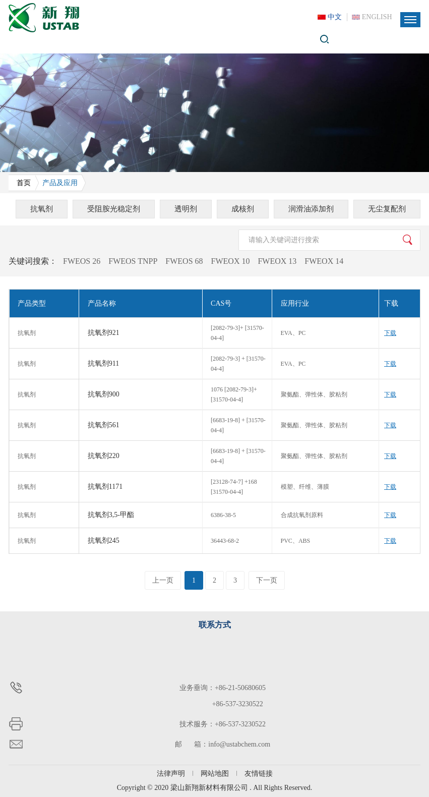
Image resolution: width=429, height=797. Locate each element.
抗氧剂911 (103, 363)
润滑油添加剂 (311, 209)
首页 (24, 183)
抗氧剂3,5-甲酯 (111, 515)
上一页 (162, 580)
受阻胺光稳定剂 (113, 209)
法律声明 (171, 773)
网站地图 (215, 773)
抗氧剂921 (103, 332)
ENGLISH (377, 17)
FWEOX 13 (277, 261)
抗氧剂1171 (105, 486)
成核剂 (242, 209)
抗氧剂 (41, 209)
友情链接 (258, 773)
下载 (390, 332)
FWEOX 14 (323, 261)
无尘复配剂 (387, 209)
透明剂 (185, 209)
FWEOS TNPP (132, 261)
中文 (335, 17)
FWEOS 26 (81, 261)
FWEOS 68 (184, 261)
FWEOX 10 (230, 261)
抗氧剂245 (103, 540)
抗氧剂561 (103, 425)
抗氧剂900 (103, 394)
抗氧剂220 (103, 456)
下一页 (266, 580)
